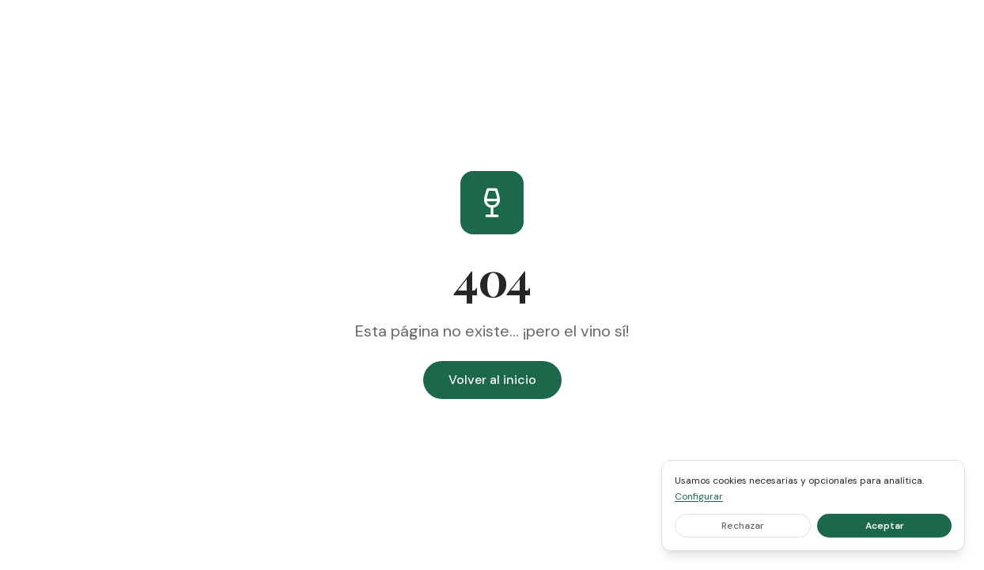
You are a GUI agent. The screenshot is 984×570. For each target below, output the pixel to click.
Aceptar (884, 525)
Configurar (699, 496)
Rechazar (742, 525)
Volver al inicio (492, 379)
